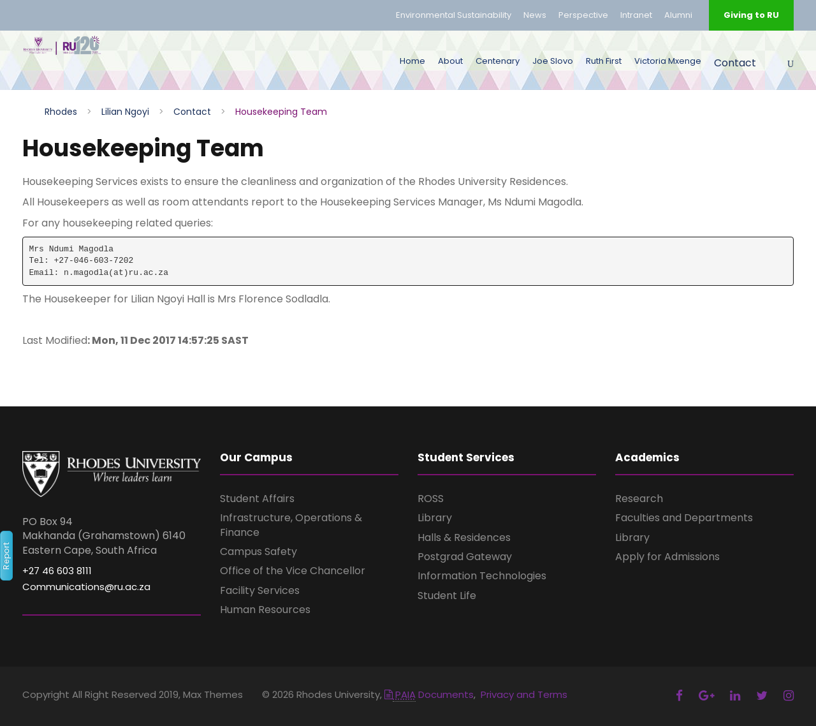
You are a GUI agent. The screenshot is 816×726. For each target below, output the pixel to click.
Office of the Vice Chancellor (292, 570)
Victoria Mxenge (667, 61)
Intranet (636, 15)
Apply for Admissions (667, 556)
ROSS (431, 498)
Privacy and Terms (524, 694)
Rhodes (61, 111)
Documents (429, 694)
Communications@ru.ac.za (86, 586)
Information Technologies (482, 575)
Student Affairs (257, 498)
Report (6, 556)
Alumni (678, 15)
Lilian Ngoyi (125, 111)
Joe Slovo (552, 61)
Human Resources (265, 609)
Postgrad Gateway (465, 556)
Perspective (583, 15)
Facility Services (260, 590)
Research (639, 498)
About (450, 61)
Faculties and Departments (684, 517)
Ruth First (604, 61)
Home (412, 61)
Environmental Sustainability (453, 15)
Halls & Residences (464, 537)
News (534, 15)
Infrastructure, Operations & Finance (291, 524)
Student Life (447, 595)
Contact (735, 63)
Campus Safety (258, 551)
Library (435, 517)
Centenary (498, 61)
